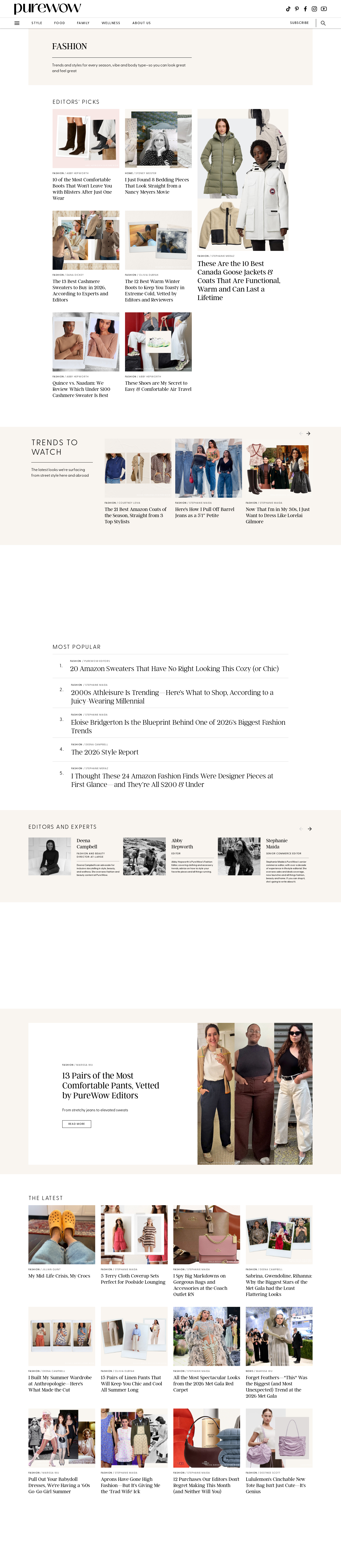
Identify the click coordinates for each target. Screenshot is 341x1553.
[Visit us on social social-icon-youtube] (324, 9)
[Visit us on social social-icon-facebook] (305, 8)
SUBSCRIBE (299, 23)
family (83, 23)
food (59, 23)
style (36, 23)
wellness (111, 23)
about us (141, 23)
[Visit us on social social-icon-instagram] (314, 9)
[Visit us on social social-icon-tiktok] (288, 8)
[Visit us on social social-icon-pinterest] (296, 8)
